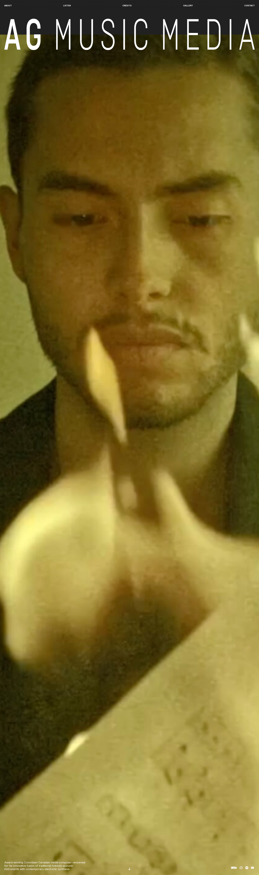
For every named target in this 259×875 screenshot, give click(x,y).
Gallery (188, 5)
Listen (67, 5)
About (8, 5)
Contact (249, 5)
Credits (126, 5)
